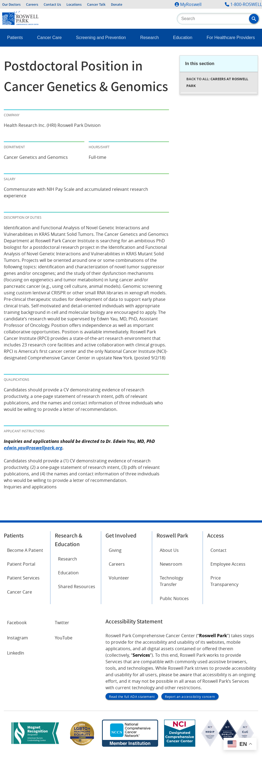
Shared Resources (76, 587)
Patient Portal (21, 564)
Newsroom (171, 564)
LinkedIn (15, 653)
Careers (32, 4)
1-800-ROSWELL (246, 4)
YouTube (63, 638)
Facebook (17, 623)
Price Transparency (224, 581)
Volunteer (119, 578)
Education (182, 37)
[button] (254, 19)
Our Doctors (11, 4)
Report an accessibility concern (190, 696)
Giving (115, 550)
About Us (169, 550)
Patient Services (23, 578)
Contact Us (52, 4)
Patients (15, 37)
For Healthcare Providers (231, 37)
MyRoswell (191, 4)
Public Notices (174, 598)
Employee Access (227, 564)
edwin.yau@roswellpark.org (33, 448)
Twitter (62, 623)
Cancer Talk (96, 4)
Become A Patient (25, 550)
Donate (116, 4)
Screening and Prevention (101, 37)
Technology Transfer (171, 581)
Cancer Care (49, 37)
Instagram (17, 638)
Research (149, 37)
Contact (218, 550)
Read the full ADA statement (132, 696)
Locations (74, 4)
